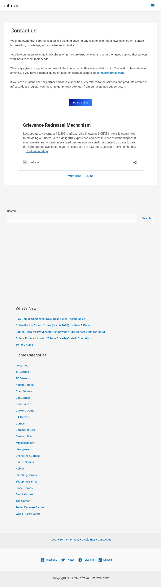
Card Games (23, 404)
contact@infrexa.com (110, 72)
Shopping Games (27, 481)
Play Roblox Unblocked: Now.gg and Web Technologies (50, 318)
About (53, 539)
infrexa (11, 5)
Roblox (20, 468)
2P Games (22, 378)
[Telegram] (86, 560)
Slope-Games (24, 487)
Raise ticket (80, 102)
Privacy (74, 539)
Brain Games (24, 391)
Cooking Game (25, 410)
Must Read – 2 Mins (80, 175)
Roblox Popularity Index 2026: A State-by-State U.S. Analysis (54, 338)
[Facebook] (49, 560)
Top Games (23, 500)
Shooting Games (26, 475)
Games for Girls (26, 429)
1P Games (22, 371)
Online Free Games (28, 455)
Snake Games (24, 494)
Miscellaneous (25, 442)
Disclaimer (88, 539)
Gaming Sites (24, 436)
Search (11, 211)
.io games (22, 365)
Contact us (105, 539)
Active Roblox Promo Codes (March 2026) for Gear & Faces (53, 325)
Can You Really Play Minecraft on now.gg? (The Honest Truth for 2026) (60, 331)
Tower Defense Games (30, 507)
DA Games (22, 417)
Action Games (25, 384)
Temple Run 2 (24, 344)
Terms (64, 539)
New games (23, 449)
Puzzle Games (25, 462)
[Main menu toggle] (152, 5)
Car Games (23, 397)
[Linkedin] (105, 560)
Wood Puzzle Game (28, 513)
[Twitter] (67, 560)
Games (20, 423)
